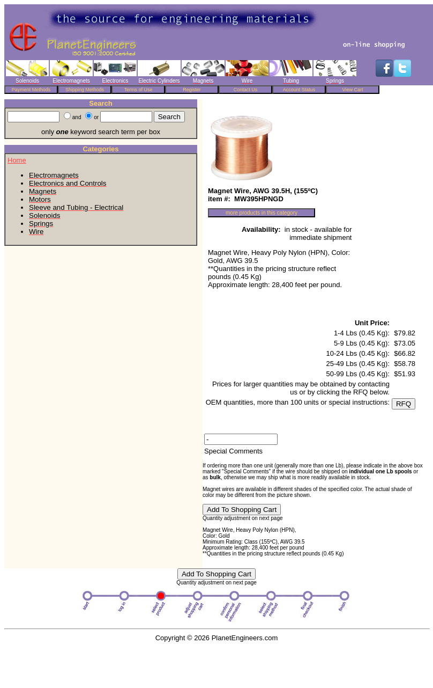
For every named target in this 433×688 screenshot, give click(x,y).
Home (17, 160)
